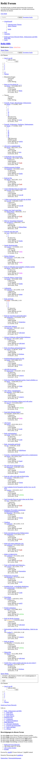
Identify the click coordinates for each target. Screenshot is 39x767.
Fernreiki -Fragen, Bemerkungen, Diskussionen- (17, 103)
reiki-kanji (10, 328)
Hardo (8, 104)
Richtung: (9, 677)
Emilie (21, 173)
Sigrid (8, 456)
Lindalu (9, 598)
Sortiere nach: (26, 675)
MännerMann (10, 211)
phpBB (10, 752)
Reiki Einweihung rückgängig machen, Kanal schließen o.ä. (21, 380)
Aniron (8, 349)
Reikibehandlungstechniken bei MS (14, 358)
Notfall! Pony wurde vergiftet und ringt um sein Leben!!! (20, 663)
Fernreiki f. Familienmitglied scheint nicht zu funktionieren (21, 455)
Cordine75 (10, 632)
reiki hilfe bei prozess (10, 369)
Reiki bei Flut (8, 178)
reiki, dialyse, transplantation (12, 390)
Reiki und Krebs (8, 299)
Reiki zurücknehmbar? (10, 433)
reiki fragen (7, 423)
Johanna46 (10, 467)
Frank (20, 163)
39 (8, 133)
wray (8, 233)
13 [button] (5, 72)
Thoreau (9, 338)
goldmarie (9, 524)
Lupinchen (10, 664)
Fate (8, 501)
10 (8, 112)
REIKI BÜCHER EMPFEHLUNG (14, 543)
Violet (20, 386)
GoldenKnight (11, 588)
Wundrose (7, 522)
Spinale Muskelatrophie (10, 245)
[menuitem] (15, 24)
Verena (21, 482)
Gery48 (9, 190)
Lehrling (21, 407)
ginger (20, 294)
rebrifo (21, 141)
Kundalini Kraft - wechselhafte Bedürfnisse (16, 586)
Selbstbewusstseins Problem (12, 167)
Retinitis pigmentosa (10, 608)
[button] (8, 58)
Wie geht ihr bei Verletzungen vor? (14, 465)
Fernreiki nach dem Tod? (11, 231)
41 (8, 137)
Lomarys (21, 375)
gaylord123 (10, 222)
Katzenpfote (22, 571)
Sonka (20, 251)
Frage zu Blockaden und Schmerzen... (14, 565)
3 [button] (4, 66)
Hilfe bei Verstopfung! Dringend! (13, 221)
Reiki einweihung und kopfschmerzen (14, 348)
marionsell (10, 257)
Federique (9, 289)
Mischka (9, 158)
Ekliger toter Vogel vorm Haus (12, 210)
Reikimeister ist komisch (11, 575)
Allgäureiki (10, 534)
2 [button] (4, 64)
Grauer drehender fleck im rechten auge (15, 189)
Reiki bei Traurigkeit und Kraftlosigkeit (15, 316)
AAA (20, 120)
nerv (20, 152)
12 (8, 115)
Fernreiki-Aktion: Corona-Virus (13, 277)
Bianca (8, 653)
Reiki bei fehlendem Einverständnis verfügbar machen (19, 267)
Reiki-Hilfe (6, 43)
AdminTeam (16, 47)
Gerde (20, 429)
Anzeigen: (9, 675)
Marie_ (9, 381)
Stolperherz (10, 317)
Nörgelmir (9, 513)
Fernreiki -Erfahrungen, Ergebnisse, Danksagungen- (18, 124)
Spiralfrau (9, 620)
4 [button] (4, 68)
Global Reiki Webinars (10, 326)
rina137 (9, 403)
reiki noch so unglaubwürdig (12, 146)
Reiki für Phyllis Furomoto (11, 618)
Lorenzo (9, 566)
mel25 (20, 603)
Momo (8, 179)
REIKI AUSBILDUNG (10, 554)
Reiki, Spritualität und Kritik (12, 444)
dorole (8, 147)
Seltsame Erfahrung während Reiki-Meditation (17, 337)
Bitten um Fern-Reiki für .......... (13, 84)
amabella (9, 392)
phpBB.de (20, 755)
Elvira (11, 47)
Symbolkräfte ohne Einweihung (13, 156)
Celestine (9, 478)
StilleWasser (22, 450)
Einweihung (7, 597)
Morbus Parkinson (9, 256)
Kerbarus (21, 354)
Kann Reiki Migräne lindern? (12, 412)
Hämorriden (7, 652)
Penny (8, 609)
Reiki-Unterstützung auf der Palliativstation (16, 533)
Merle (20, 90)
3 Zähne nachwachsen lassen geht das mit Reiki (17, 199)
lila (7, 445)
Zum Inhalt (4, 13)
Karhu (8, 360)
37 (8, 130)
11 (8, 113)
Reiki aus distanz (9, 641)
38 (8, 132)
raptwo (8, 424)
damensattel (10, 371)
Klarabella (10, 577)
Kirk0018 (9, 169)
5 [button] (4, 69)
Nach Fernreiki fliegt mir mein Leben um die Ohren (18, 499)
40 (8, 135)
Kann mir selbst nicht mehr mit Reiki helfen (16, 476)
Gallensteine (7, 288)
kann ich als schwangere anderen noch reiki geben (18, 401)
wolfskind (9, 545)
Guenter (9, 247)
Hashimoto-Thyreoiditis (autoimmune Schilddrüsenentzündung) (14, 510)
